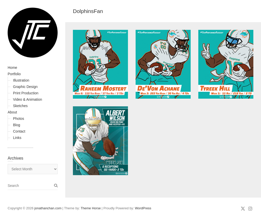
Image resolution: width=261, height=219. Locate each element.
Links (17, 138)
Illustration (21, 80)
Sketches (20, 106)
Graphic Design (25, 87)
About (12, 112)
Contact (19, 131)
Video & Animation (27, 99)
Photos (18, 119)
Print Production (25, 93)
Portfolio (14, 74)
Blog (16, 125)
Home (12, 68)
